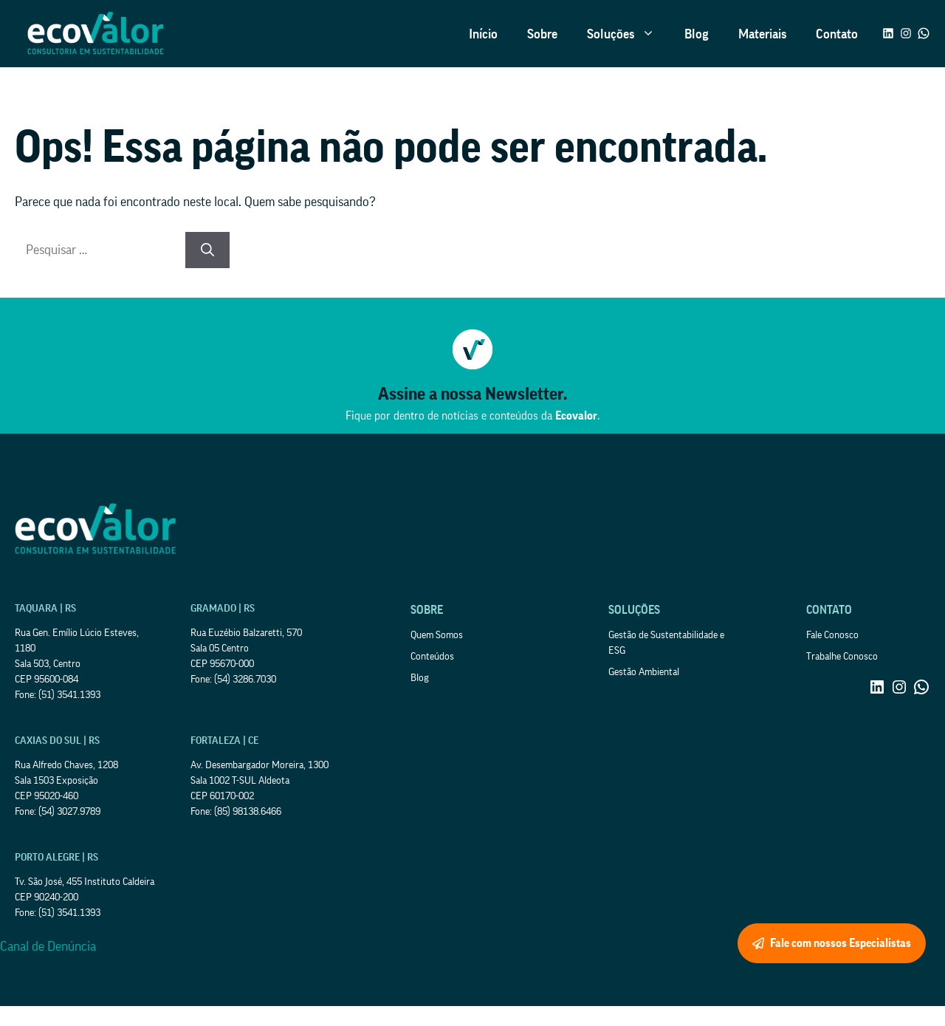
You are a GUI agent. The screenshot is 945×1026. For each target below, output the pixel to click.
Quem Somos (436, 635)
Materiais (762, 34)
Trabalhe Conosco (842, 656)
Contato (837, 34)
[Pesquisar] (207, 250)
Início (483, 34)
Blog (696, 34)
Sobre (542, 34)
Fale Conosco (832, 635)
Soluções (628, 34)
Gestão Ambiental (643, 672)
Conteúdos (432, 656)
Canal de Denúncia (48, 946)
